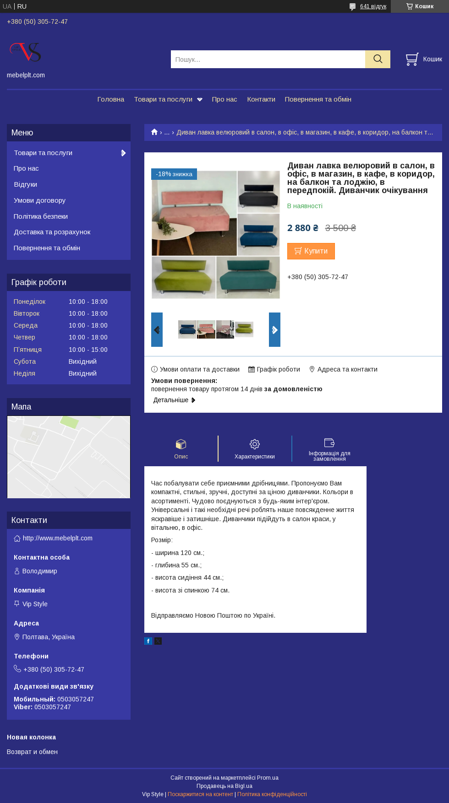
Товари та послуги (163, 99)
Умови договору (40, 200)
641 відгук (373, 6)
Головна (110, 99)
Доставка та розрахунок (52, 232)
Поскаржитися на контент (200, 794)
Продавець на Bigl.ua (224, 786)
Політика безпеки (41, 216)
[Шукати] (377, 59)
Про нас (224, 99)
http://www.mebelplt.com (58, 538)
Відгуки (25, 184)
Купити (316, 251)
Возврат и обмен (32, 751)
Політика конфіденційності (272, 794)
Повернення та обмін (318, 99)
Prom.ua (268, 778)
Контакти (261, 99)
